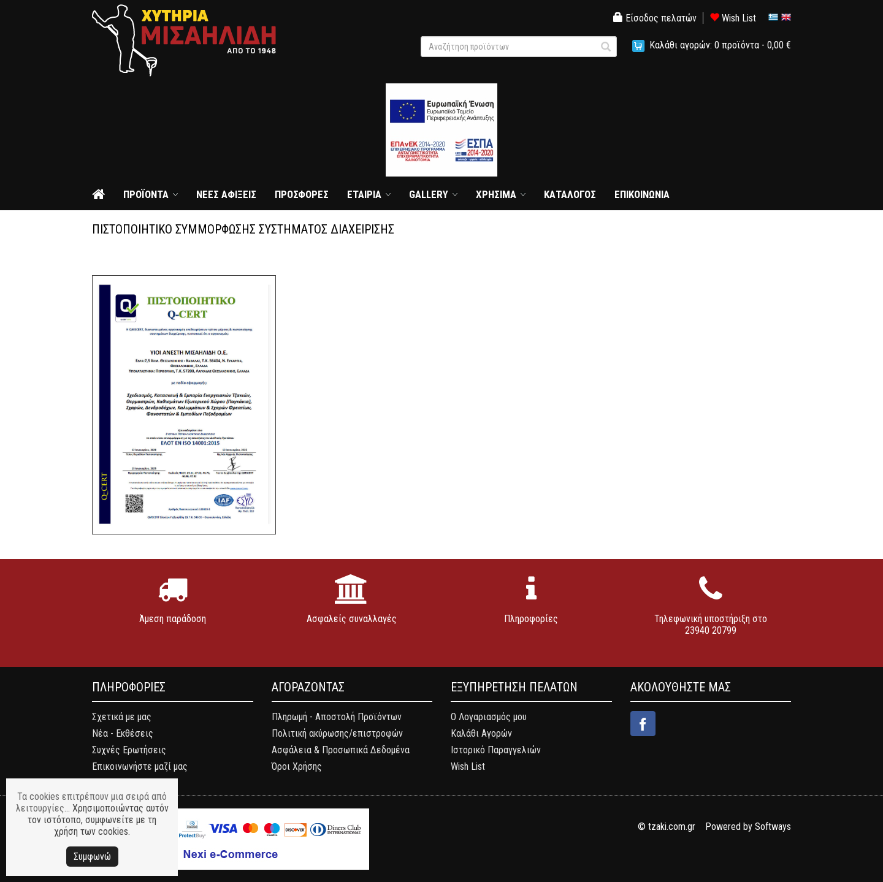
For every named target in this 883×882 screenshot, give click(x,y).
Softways (773, 826)
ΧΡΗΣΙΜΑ (496, 194)
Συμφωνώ (92, 856)
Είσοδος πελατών (655, 18)
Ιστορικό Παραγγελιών (496, 750)
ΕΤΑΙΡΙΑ (364, 194)
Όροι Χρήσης (297, 766)
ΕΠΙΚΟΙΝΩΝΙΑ (642, 194)
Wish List (732, 18)
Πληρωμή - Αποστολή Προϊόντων (337, 717)
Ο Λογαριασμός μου (489, 717)
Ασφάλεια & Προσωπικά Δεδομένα (341, 750)
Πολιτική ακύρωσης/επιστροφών (337, 733)
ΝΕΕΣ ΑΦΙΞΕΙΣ (226, 194)
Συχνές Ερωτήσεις (129, 750)
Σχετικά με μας (121, 717)
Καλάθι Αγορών (481, 733)
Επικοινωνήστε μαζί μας (140, 766)
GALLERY (428, 194)
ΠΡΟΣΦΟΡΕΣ (302, 194)
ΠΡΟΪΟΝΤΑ (146, 194)
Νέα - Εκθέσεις (122, 733)
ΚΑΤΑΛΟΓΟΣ (570, 194)
